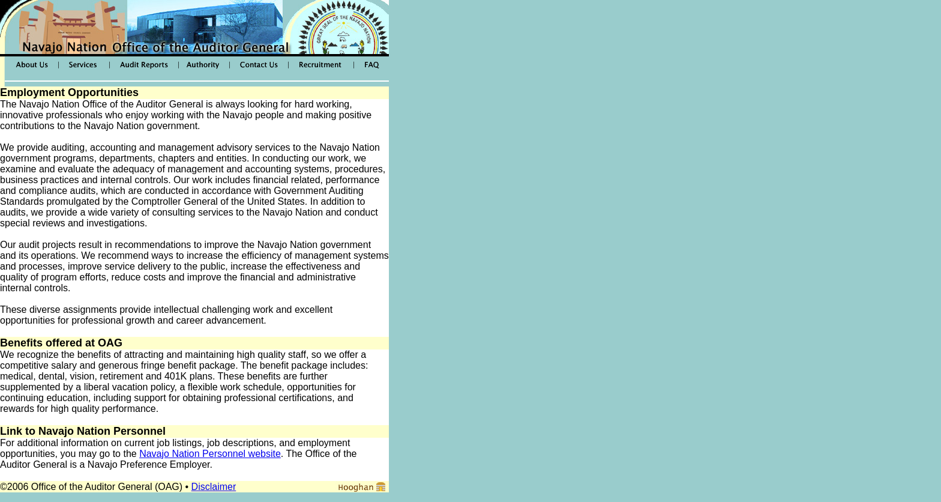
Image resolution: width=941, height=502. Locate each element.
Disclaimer (213, 487)
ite (276, 454)
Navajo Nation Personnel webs (205, 454)
